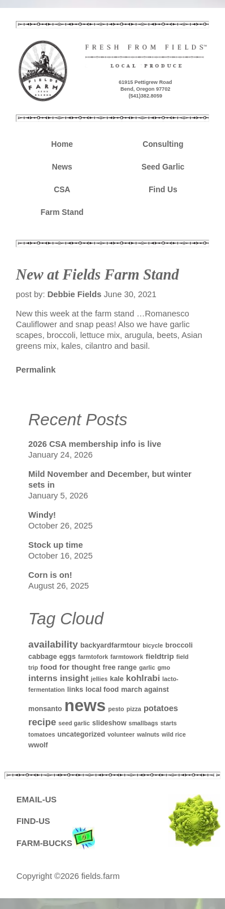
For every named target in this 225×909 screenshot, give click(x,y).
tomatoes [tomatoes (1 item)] (41, 734)
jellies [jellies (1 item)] (99, 678)
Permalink (35, 369)
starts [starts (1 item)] (169, 723)
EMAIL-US (36, 799)
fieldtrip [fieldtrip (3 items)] (159, 656)
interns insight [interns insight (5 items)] (58, 678)
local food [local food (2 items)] (102, 690)
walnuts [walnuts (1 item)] (148, 734)
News (62, 166)
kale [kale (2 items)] (116, 679)
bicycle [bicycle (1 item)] (152, 645)
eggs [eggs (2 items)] (67, 657)
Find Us (163, 189)
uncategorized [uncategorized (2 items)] (82, 734)
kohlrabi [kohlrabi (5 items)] (143, 678)
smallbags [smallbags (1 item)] (143, 723)
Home (62, 144)
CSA (62, 189)
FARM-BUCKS (55, 843)
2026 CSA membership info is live (94, 444)
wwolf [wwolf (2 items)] (38, 745)
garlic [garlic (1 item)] (147, 667)
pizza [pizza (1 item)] (134, 708)
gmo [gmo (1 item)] (164, 667)
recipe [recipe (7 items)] (42, 722)
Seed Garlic (162, 166)
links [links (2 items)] (75, 690)
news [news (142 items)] (85, 705)
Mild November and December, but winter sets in (110, 479)
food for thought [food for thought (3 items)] (70, 667)
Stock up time (55, 544)
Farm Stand (62, 212)
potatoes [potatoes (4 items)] (161, 708)
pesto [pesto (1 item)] (116, 708)
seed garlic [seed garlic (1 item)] (74, 723)
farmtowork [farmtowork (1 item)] (126, 656)
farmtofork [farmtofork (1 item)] (93, 656)
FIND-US (33, 821)
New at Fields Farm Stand (97, 274)
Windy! (42, 514)
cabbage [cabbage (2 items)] (42, 657)
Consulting (162, 144)
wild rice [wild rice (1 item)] (174, 734)
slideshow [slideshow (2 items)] (109, 723)
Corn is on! (50, 575)
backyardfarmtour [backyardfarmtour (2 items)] (110, 645)
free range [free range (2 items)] (120, 667)
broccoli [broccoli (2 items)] (179, 645)
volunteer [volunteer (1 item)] (121, 734)
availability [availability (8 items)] (53, 644)
